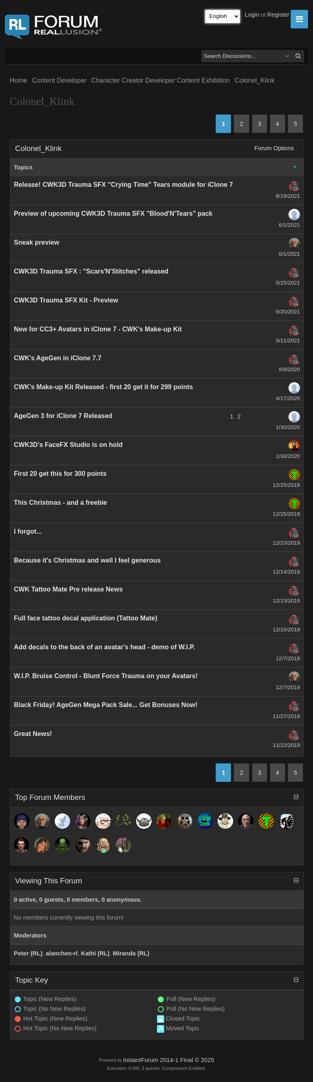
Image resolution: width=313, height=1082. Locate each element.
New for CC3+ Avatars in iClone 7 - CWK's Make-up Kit (98, 329)
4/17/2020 (288, 398)
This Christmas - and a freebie (60, 502)
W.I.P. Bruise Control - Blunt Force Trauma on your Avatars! (106, 675)
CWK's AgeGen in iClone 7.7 (57, 358)
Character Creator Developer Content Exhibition (160, 80)
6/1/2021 (289, 225)
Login (252, 14)
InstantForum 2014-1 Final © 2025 (168, 1060)
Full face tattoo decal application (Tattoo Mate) (85, 618)
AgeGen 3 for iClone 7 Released (63, 415)
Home (18, 80)
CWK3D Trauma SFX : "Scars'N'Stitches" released (91, 271)
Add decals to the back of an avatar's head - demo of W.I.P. (104, 647)
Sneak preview (36, 242)
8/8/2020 (289, 369)
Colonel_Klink (255, 80)
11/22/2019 (286, 745)
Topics (23, 167)
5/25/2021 (288, 283)
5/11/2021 (288, 340)
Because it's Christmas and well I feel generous (87, 560)
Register (278, 14)
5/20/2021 (288, 312)
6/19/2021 (288, 196)
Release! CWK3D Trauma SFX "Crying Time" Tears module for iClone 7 (123, 184)
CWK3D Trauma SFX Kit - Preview (66, 300)
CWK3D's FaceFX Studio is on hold (68, 444)
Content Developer (59, 80)
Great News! (33, 733)
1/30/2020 (288, 427)
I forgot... (28, 531)
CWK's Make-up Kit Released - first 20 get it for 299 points (103, 386)
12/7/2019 (288, 658)
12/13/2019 (286, 601)
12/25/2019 (286, 485)
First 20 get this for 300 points (60, 473)
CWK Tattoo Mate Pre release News (68, 589)
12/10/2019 (286, 629)
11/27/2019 (286, 716)
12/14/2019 (286, 572)
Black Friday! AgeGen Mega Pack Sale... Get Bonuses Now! (105, 704)
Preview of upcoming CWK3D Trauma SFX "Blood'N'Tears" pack (113, 213)
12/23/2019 (286, 543)
